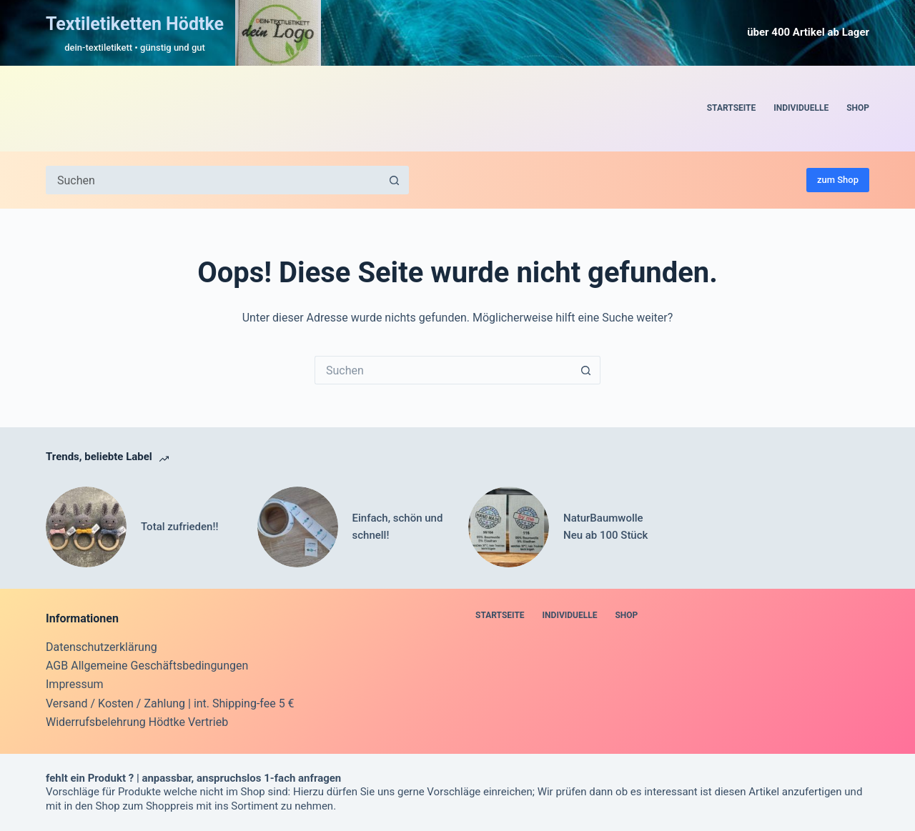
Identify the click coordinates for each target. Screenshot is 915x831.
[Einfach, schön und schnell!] (297, 527)
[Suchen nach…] (213, 180)
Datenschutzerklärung (101, 647)
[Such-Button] (394, 180)
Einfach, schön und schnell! (397, 527)
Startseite (731, 108)
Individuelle (801, 108)
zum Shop (838, 179)
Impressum (75, 684)
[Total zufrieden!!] (86, 527)
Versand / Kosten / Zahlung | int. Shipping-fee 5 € (170, 703)
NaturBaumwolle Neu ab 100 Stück (605, 527)
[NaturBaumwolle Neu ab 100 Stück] (508, 527)
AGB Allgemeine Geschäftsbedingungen (147, 665)
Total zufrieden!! (179, 526)
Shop (857, 108)
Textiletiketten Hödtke (135, 24)
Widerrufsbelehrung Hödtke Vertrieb (137, 722)
